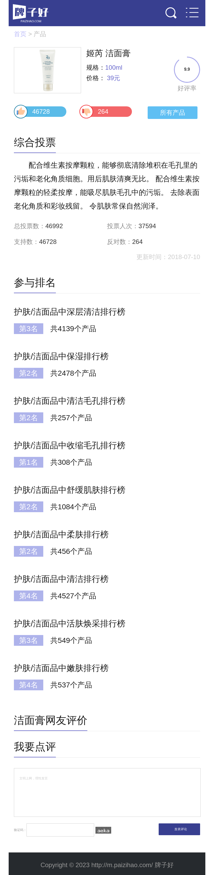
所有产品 (172, 112)
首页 (20, 33)
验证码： (62, 829)
